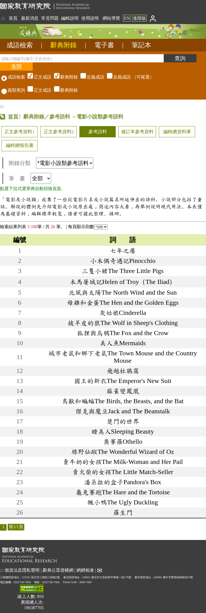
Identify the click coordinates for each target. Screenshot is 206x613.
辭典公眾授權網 (58, 570)
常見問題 (50, 18)
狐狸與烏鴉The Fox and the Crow (123, 332)
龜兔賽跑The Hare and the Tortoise (123, 492)
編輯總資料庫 (177, 131)
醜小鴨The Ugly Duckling (122, 502)
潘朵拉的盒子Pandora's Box (122, 482)
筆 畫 (30, 178)
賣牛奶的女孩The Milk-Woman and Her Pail (122, 461)
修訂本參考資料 (137, 131)
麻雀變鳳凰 (122, 390)
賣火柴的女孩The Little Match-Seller (122, 471)
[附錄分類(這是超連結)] (64, 163)
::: (3, 18)
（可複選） (90, 77)
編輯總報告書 (20, 145)
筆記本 (141, 45)
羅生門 (123, 512)
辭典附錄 (63, 45)
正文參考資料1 (19, 131)
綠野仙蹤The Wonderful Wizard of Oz (122, 451)
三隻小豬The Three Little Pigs (122, 270)
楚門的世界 (122, 421)
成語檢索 (20, 45)
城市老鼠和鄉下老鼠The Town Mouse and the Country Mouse (122, 357)
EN (127, 18)
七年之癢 (123, 250)
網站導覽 (111, 18)
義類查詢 (13, 90)
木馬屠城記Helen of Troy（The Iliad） (123, 281)
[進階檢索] (16, 66)
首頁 (13, 18)
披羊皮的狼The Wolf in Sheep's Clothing (123, 322)
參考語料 (97, 131)
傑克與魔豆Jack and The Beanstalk (122, 411)
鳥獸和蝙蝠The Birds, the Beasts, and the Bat (123, 401)
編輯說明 (70, 18)
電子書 (104, 45)
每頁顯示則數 (88, 226)
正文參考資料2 (59, 131)
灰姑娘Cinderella (122, 312)
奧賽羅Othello (122, 441)
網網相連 (85, 570)
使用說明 (90, 18)
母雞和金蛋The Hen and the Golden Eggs (123, 302)
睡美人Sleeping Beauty (122, 431)
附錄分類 (51, 163)
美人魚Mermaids (123, 343)
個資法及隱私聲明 (22, 570)
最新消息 (29, 18)
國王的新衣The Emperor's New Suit (122, 380)
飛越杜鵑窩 (122, 370)
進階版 (139, 18)
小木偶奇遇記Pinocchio (123, 260)
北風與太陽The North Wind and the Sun (122, 292)
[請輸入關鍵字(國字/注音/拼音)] (82, 58)
